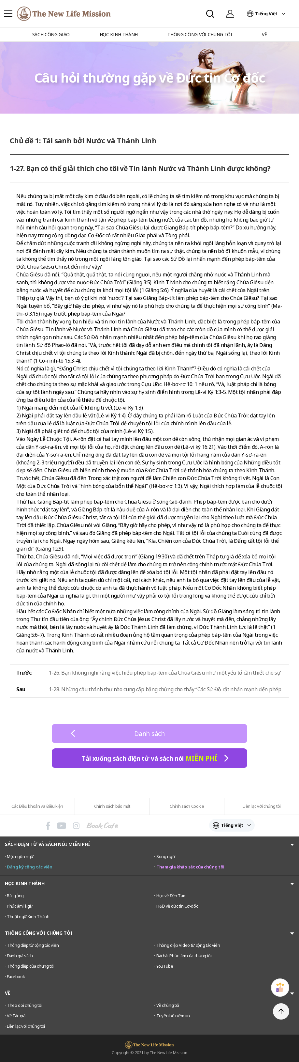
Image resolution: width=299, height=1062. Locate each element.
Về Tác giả (16, 1016)
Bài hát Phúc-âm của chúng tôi (184, 956)
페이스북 (48, 826)
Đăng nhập (229, 13)
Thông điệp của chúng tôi (30, 966)
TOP (281, 1011)
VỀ (7, 993)
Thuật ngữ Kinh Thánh (28, 917)
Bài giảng (15, 896)
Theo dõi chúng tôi (24, 1005)
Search (210, 14)
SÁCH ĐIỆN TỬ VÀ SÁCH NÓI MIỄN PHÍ (47, 844)
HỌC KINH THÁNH (25, 884)
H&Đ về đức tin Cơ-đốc (177, 906)
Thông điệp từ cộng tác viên (33, 945)
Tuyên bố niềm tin (173, 1016)
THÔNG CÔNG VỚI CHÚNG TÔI (38, 933)
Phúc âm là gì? (20, 906)
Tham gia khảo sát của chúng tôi (190, 867)
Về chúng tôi (167, 1005)
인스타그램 (76, 826)
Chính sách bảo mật (112, 806)
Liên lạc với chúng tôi (262, 806)
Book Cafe (102, 826)
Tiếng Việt (266, 13)
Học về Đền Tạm (171, 896)
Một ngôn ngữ (20, 857)
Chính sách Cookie (187, 806)
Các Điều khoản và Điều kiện (37, 806)
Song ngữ (165, 857)
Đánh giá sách (20, 956)
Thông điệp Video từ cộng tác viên (188, 945)
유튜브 (61, 826)
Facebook (16, 977)
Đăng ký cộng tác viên (29, 867)
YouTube (164, 966)
